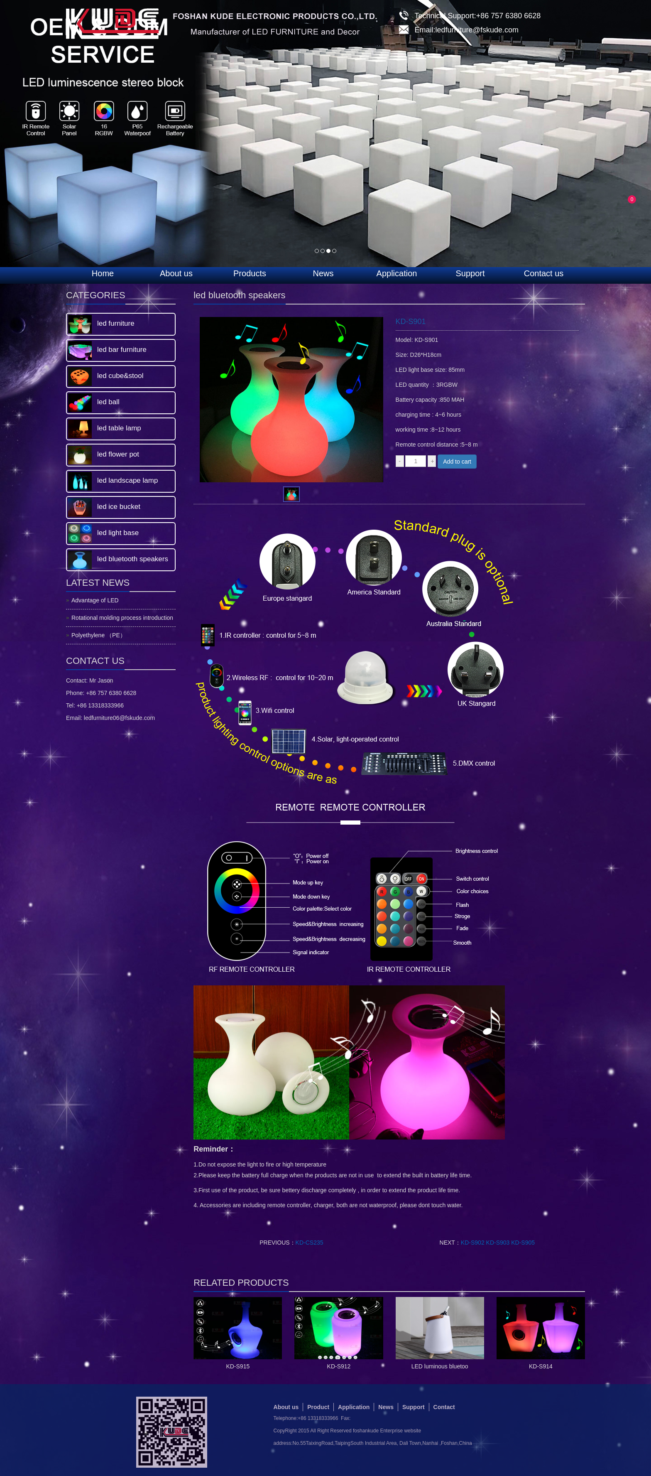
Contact (444, 1407)
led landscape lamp (127, 480)
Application (397, 273)
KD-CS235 (309, 1242)
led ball (108, 402)
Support (470, 273)
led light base (118, 533)
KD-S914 (541, 1366)
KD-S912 (339, 1366)
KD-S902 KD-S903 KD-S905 (498, 1242)
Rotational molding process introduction (122, 617)
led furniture (116, 323)
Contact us (544, 273)
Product (318, 1407)
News (323, 273)
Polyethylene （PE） (98, 635)
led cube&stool (120, 376)
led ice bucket (118, 507)
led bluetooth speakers (132, 559)
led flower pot (118, 454)
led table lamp (119, 428)
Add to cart (457, 461)
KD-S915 (238, 1366)
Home (103, 273)
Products (249, 273)
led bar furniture (122, 350)
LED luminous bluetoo (439, 1366)
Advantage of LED (95, 600)
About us (176, 273)
